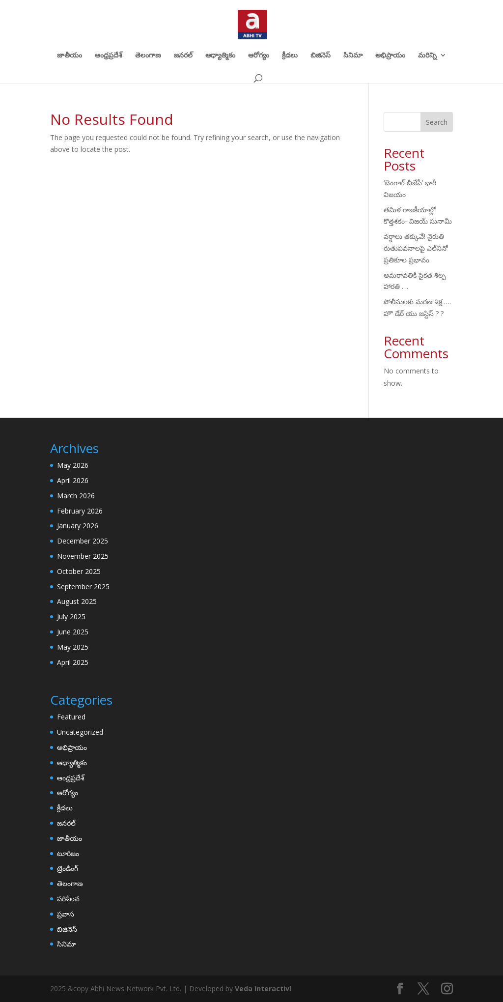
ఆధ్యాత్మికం (220, 55)
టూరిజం (68, 853)
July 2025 (71, 616)
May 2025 (72, 647)
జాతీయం (69, 55)
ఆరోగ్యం (258, 55)
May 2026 (72, 465)
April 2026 (72, 480)
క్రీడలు (290, 55)
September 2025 (83, 586)
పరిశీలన (68, 898)
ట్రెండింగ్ (67, 868)
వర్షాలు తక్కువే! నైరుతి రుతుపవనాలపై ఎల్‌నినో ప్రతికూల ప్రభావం (416, 247)
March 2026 (76, 495)
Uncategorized (80, 732)
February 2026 (80, 510)
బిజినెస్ (320, 55)
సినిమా (353, 55)
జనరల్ (183, 55)
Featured (71, 716)
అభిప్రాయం (390, 55)
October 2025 (79, 571)
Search (436, 122)
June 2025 (72, 631)
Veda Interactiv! (263, 988)
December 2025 (82, 540)
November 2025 (83, 556)
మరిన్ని (427, 55)
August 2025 (77, 601)
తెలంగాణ (148, 55)
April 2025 (72, 662)
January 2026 (77, 525)
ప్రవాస (65, 913)
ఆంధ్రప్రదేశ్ (108, 55)
